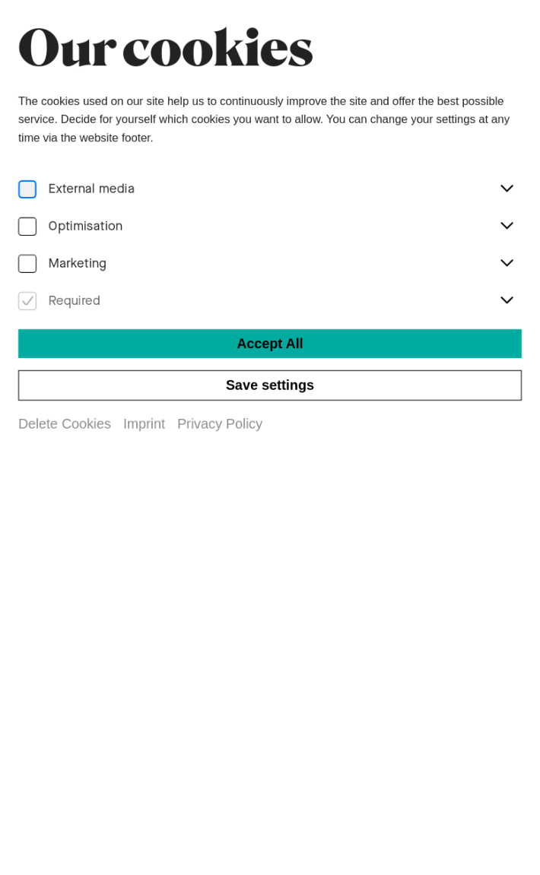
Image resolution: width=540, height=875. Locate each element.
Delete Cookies (63, 424)
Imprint (143, 424)
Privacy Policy (220, 424)
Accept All (270, 342)
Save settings (270, 384)
